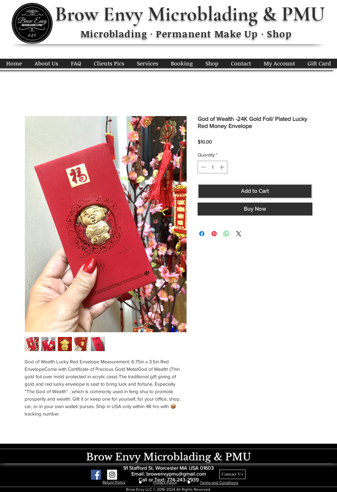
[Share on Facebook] (202, 234)
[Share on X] (239, 234)
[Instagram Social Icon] (112, 475)
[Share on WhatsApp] (226, 234)
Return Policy (114, 482)
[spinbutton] (212, 167)
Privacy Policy (165, 482)
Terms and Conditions (219, 482)
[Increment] (222, 167)
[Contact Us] (232, 474)
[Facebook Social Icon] (96, 475)
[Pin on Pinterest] (214, 234)
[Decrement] (203, 167)
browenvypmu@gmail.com (176, 473)
